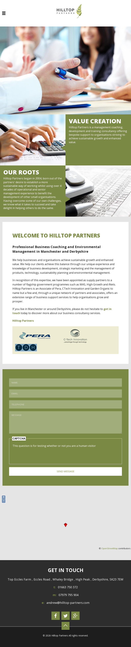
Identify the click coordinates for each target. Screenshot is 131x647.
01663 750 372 (68, 587)
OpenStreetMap (109, 548)
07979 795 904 (68, 595)
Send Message (65, 471)
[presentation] (38, 454)
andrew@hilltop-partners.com (67, 603)
